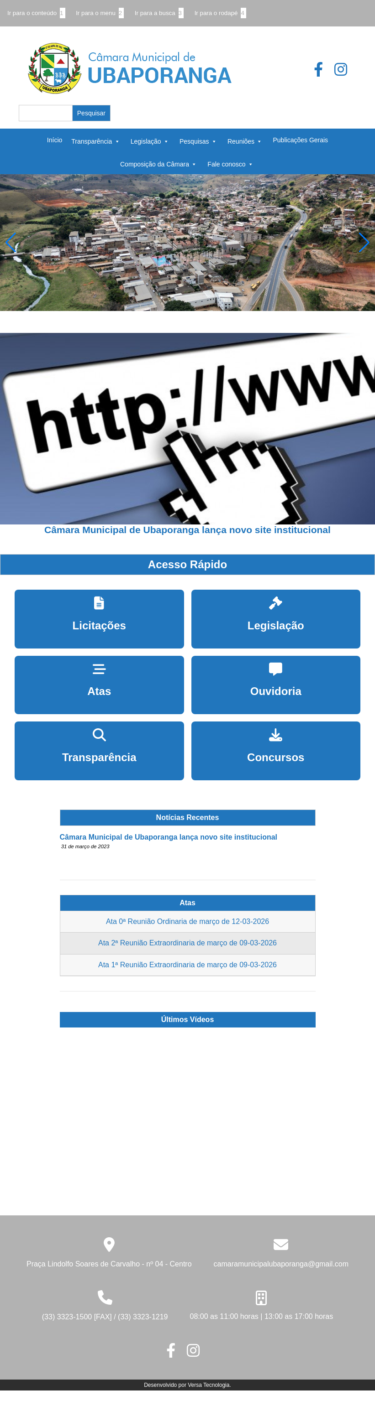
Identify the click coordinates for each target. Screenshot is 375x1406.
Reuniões (244, 140)
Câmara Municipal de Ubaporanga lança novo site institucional (169, 837)
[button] (364, 243)
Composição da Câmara (158, 163)
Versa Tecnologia (208, 1385)
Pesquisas (198, 140)
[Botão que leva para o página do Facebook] (324, 72)
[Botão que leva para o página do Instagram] (345, 72)
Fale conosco (230, 163)
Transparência (95, 140)
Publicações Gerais (300, 140)
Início (54, 140)
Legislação (150, 140)
